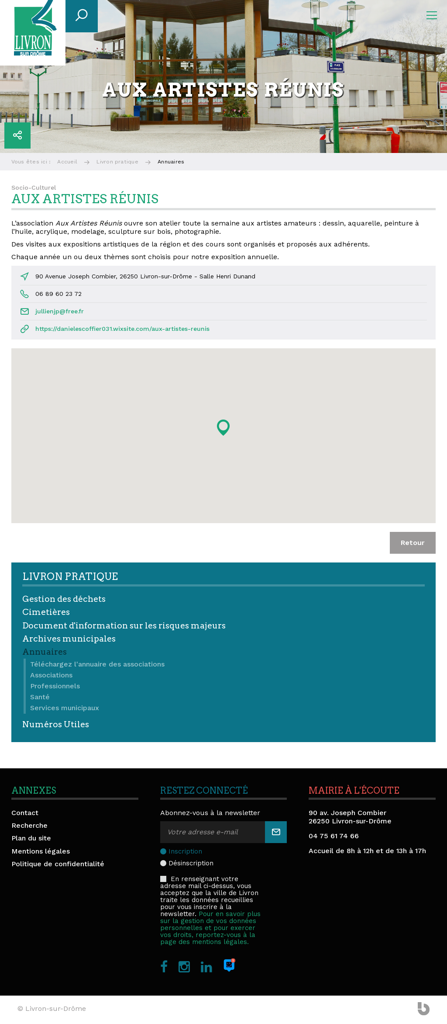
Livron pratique (117, 162)
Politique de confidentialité (57, 864)
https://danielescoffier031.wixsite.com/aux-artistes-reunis (122, 328)
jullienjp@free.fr (59, 311)
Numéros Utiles (55, 724)
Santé (40, 697)
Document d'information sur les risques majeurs (124, 625)
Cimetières (46, 612)
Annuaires (44, 652)
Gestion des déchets (64, 599)
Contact (24, 813)
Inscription (185, 851)
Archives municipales (69, 639)
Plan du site (31, 838)
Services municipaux (64, 708)
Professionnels (55, 686)
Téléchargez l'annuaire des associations (97, 664)
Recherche (29, 825)
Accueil (67, 162)
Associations (51, 675)
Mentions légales (40, 851)
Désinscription (190, 863)
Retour (413, 542)
